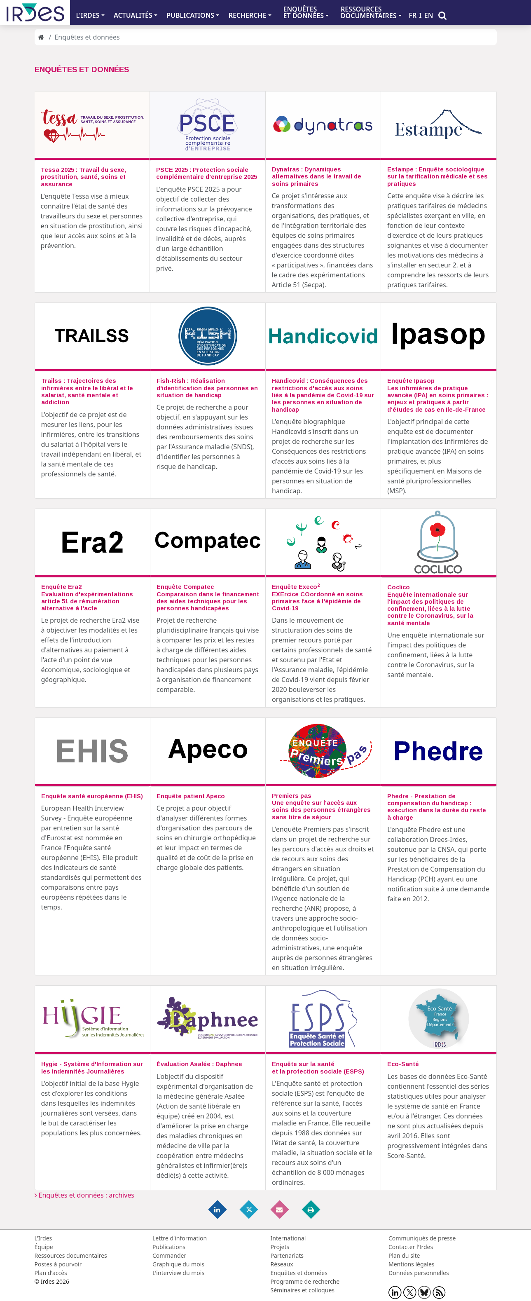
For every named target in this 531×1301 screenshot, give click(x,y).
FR (412, 15)
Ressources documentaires (71, 1255)
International (288, 1238)
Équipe (44, 1247)
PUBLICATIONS (190, 15)
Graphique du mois (178, 1264)
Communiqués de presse (422, 1238)
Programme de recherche (305, 1281)
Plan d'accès (51, 1273)
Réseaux (282, 1264)
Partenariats (287, 1255)
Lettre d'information (179, 1238)
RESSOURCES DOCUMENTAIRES (369, 12)
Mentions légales (411, 1264)
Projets (280, 1247)
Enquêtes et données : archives (85, 1195)
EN (428, 15)
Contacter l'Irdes (410, 1247)
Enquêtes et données (299, 1273)
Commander (169, 1255)
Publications (168, 1247)
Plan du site (404, 1255)
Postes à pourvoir (58, 1264)
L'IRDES (87, 15)
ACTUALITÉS (133, 15)
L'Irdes (43, 1238)
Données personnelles (418, 1273)
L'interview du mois (178, 1273)
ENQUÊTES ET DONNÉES (303, 12)
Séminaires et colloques (303, 1290)
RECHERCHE (248, 15)
